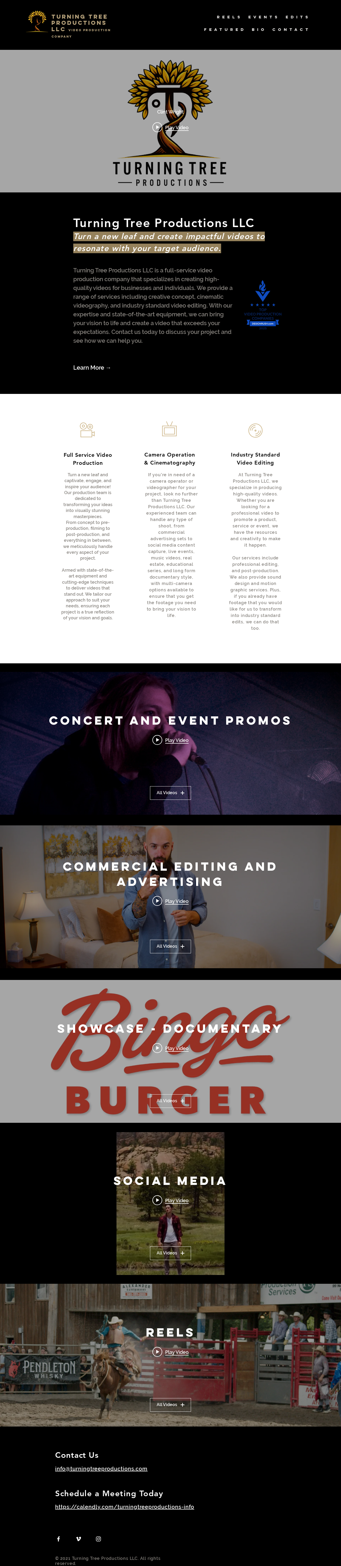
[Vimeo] (78, 1539)
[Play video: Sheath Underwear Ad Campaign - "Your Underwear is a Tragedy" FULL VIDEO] (170, 901)
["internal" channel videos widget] (170, 121)
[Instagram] (98, 1539)
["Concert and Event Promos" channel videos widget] (170, 743)
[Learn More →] (102, 367)
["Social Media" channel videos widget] (170, 1203)
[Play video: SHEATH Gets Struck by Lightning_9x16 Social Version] (170, 1200)
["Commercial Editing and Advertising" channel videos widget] (170, 896)
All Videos (170, 792)
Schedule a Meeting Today (109, 1493)
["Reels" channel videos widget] (170, 1355)
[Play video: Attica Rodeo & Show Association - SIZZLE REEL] (170, 1351)
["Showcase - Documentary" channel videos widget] (170, 1051)
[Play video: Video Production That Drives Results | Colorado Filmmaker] (170, 127)
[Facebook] (58, 1539)
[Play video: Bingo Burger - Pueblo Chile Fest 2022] (170, 1048)
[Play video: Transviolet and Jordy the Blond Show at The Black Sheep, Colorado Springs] (170, 739)
